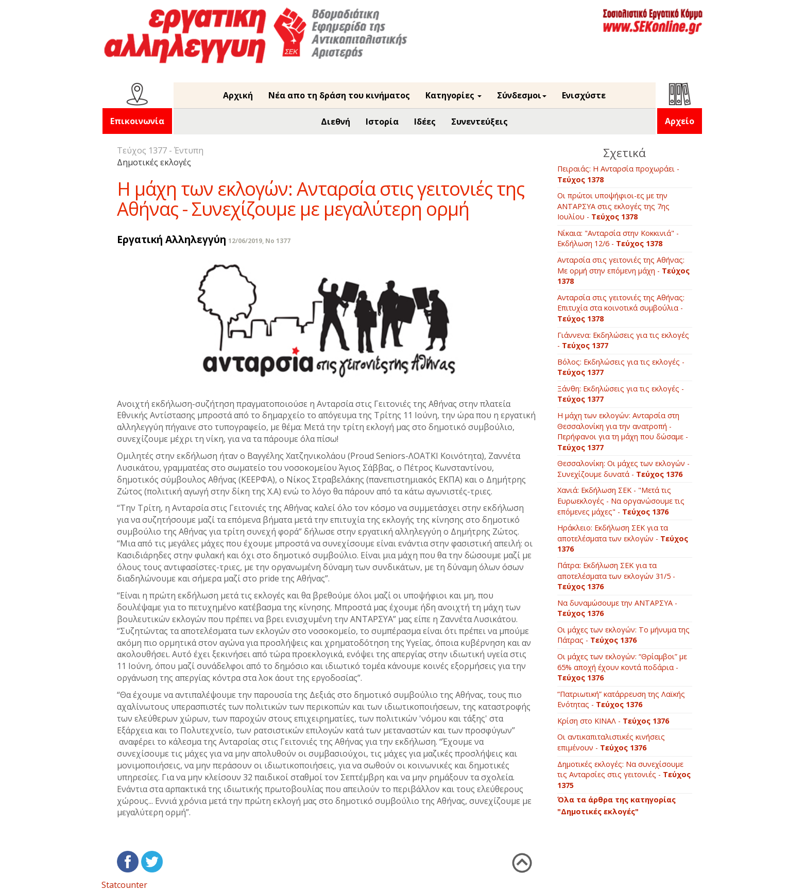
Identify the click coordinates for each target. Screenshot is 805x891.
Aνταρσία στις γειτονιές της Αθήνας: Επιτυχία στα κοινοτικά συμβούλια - (620, 308)
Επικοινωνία (137, 121)
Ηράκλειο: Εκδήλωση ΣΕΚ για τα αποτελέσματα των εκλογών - (622, 538)
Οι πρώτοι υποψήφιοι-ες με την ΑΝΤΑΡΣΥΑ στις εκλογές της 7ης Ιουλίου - (613, 206)
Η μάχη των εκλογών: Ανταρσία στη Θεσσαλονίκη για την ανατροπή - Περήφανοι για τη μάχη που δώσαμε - (622, 431)
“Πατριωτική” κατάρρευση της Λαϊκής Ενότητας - (621, 699)
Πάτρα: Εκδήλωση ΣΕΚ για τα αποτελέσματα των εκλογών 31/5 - (616, 575)
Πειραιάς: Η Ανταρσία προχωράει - (618, 174)
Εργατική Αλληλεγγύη (171, 239)
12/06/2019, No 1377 (259, 240)
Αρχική (238, 95)
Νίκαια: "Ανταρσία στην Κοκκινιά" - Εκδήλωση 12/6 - (618, 238)
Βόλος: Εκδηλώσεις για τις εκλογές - (620, 367)
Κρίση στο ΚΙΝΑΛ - (613, 721)
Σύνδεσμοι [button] (521, 95)
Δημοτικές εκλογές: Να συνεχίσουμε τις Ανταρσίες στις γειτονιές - (624, 774)
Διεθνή (335, 121)
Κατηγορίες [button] (453, 95)
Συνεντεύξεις (479, 121)
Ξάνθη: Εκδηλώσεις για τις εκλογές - (620, 394)
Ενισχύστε (584, 95)
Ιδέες (425, 121)
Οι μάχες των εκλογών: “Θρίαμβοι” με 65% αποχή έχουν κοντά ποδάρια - (622, 667)
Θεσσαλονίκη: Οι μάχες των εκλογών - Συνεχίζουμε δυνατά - (623, 468)
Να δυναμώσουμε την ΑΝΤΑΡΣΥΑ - (617, 608)
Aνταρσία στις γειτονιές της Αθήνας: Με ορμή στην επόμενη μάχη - (623, 270)
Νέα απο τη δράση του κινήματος (339, 95)
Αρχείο (679, 121)
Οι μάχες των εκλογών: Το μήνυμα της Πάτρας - (623, 635)
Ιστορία (382, 121)
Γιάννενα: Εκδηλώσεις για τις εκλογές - (623, 340)
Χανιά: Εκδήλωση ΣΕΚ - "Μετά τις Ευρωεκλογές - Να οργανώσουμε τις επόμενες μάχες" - (620, 500)
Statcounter (124, 884)
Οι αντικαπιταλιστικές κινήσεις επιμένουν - (611, 742)
